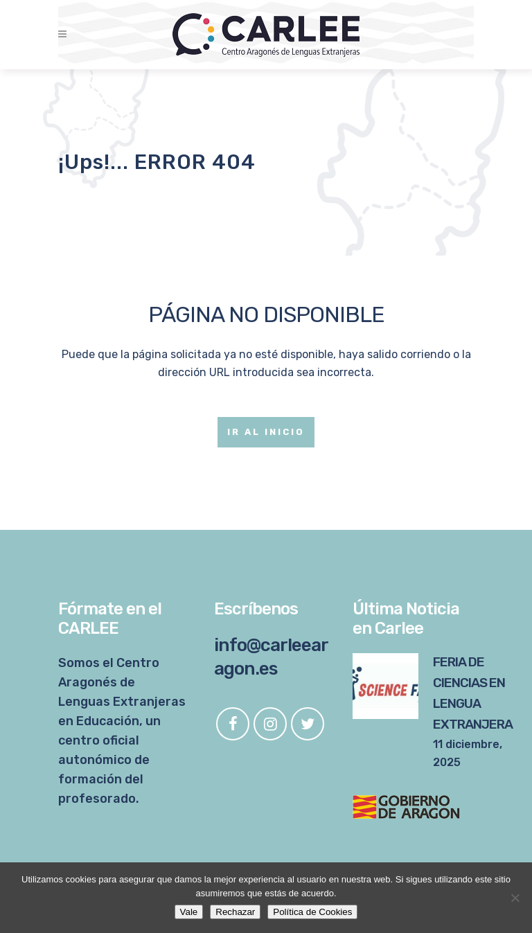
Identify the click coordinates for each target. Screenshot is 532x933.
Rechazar (235, 912)
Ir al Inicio (266, 432)
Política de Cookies (312, 912)
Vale (189, 912)
